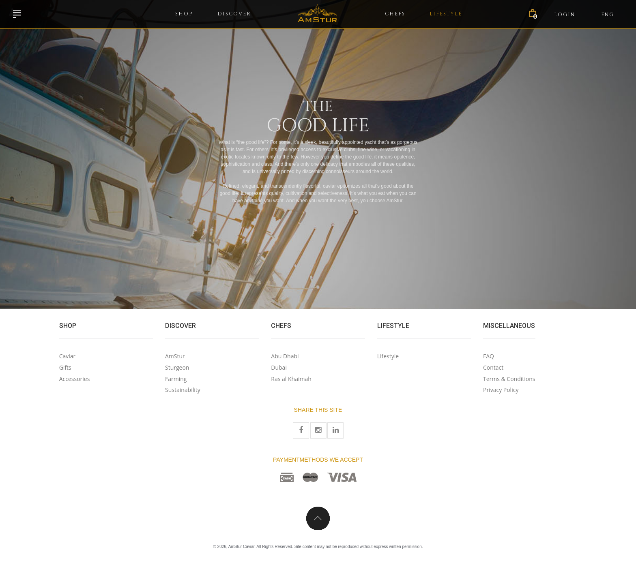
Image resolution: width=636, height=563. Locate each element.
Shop (184, 14)
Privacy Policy (500, 390)
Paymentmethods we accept (318, 459)
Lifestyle (446, 14)
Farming (176, 379)
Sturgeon (177, 367)
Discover (234, 14)
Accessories (74, 379)
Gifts (65, 367)
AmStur (175, 356)
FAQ (488, 356)
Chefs (395, 14)
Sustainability (182, 390)
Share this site (318, 410)
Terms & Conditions (509, 379)
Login (564, 14)
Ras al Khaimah (291, 379)
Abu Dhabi (285, 356)
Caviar (67, 356)
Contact (493, 367)
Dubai (279, 367)
